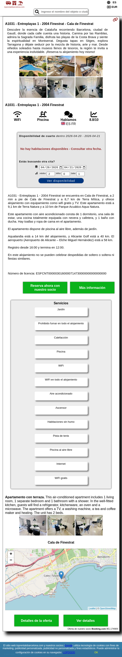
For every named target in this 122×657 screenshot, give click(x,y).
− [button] (11, 561)
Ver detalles (85, 621)
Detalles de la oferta (36, 621)
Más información (92, 288)
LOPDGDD (69, 652)
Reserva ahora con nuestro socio (45, 288)
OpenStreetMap (108, 609)
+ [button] (11, 555)
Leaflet (92, 609)
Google (69, 645)
